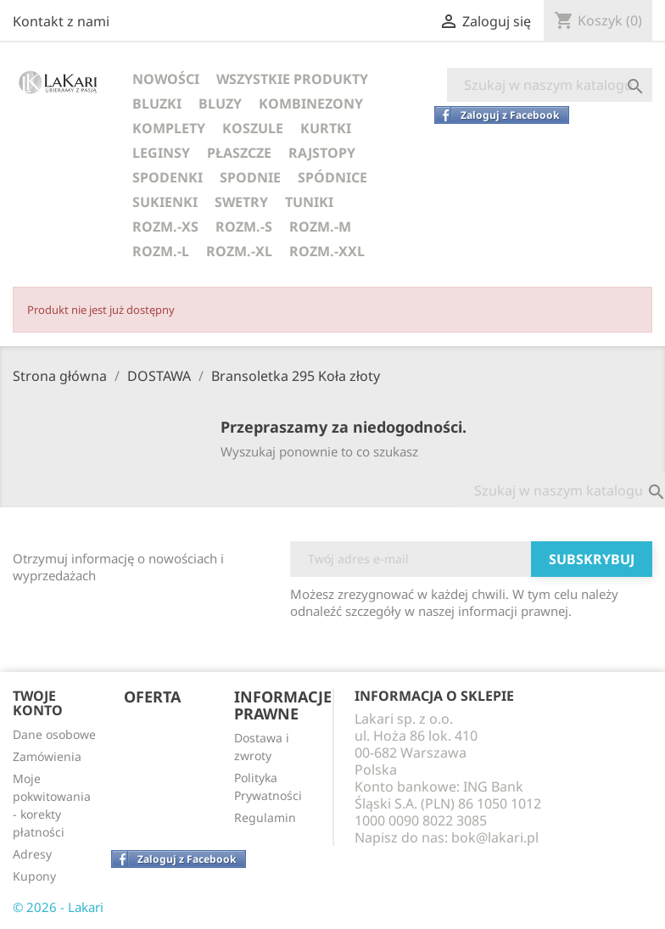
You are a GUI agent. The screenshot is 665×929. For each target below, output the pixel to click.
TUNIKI (309, 202)
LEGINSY (161, 152)
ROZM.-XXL (327, 251)
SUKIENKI (165, 202)
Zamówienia (47, 756)
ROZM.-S (243, 226)
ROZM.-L (160, 251)
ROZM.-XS (165, 226)
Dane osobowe (54, 734)
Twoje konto (38, 703)
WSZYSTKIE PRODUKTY (292, 79)
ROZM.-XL (239, 251)
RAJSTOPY (321, 152)
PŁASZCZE (239, 152)
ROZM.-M (320, 226)
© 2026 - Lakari (58, 906)
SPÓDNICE (332, 177)
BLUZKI (157, 103)
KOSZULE (252, 128)
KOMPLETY (168, 128)
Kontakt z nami (61, 21)
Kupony (34, 876)
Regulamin (265, 817)
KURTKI (325, 128)
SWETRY (241, 202)
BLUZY (220, 103)
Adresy (32, 854)
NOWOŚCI (165, 79)
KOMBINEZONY (311, 103)
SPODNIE (250, 177)
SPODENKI (167, 177)
